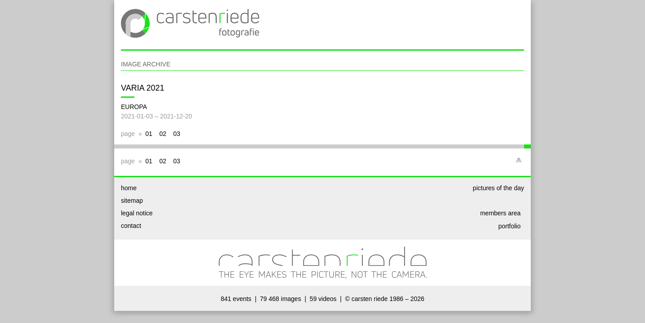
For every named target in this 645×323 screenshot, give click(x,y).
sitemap (132, 200)
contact (131, 225)
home (129, 188)
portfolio (511, 226)
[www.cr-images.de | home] (190, 44)
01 (149, 133)
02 (163, 133)
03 (177, 133)
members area (502, 213)
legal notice (137, 213)
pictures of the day (498, 188)
